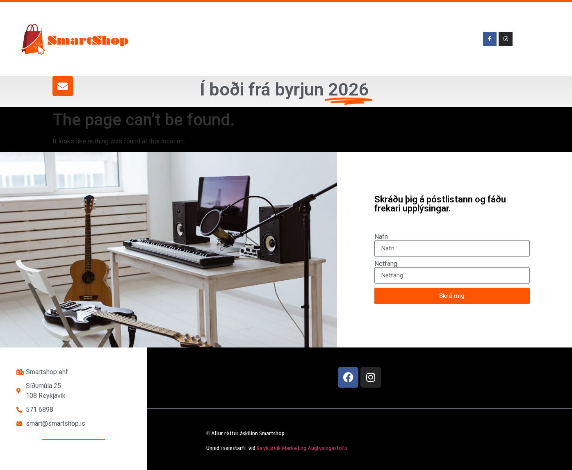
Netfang (385, 264)
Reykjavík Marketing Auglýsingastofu (302, 448)
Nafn (381, 237)
